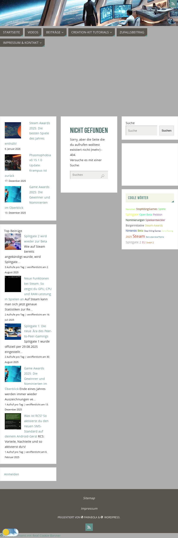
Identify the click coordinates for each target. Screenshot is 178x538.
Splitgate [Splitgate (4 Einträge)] (132, 214)
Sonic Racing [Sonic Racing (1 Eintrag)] (167, 230)
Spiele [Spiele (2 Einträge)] (162, 209)
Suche (130, 123)
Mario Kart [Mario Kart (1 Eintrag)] (130, 209)
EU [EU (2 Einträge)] (143, 242)
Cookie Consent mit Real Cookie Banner (30, 535)
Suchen (166, 130)
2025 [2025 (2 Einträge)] (129, 236)
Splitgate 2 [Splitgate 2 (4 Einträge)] (133, 242)
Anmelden (11, 474)
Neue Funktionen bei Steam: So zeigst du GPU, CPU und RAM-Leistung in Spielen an (28, 288)
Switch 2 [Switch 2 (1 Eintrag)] (150, 242)
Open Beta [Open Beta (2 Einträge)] (145, 214)
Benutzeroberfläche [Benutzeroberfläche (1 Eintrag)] (155, 237)
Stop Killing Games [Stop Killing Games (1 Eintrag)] (152, 230)
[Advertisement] (89, 81)
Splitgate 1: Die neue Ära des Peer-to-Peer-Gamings (38, 331)
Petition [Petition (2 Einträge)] (157, 214)
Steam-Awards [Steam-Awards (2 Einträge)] (154, 225)
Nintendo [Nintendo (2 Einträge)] (131, 230)
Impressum (89, 508)
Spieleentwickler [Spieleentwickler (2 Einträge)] (155, 220)
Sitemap (89, 498)
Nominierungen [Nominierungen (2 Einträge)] (135, 220)
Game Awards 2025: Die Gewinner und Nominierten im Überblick (26, 378)
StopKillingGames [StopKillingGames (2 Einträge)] (146, 209)
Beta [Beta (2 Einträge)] (140, 230)
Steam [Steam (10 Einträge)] (139, 236)
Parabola (89, 517)
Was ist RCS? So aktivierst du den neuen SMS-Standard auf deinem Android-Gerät (27, 426)
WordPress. (110, 517)
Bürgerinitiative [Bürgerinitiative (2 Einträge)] (135, 225)
